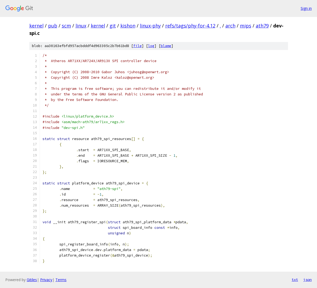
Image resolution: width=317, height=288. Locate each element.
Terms (61, 279)
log (151, 46)
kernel (36, 25)
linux (80, 25)
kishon (127, 25)
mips (245, 25)
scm (66, 25)
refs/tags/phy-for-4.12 (190, 25)
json (307, 279)
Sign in (306, 8)
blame (166, 46)
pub (52, 25)
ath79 (262, 25)
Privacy (46, 279)
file (137, 46)
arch (230, 25)
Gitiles (32, 279)
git (113, 25)
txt (295, 279)
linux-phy (150, 25)
